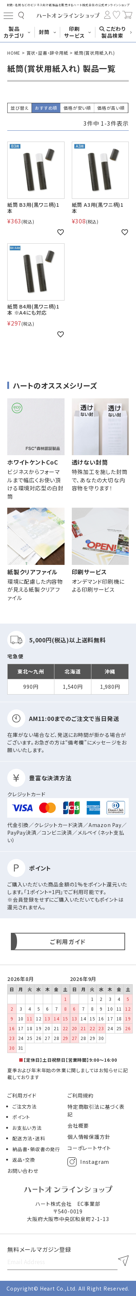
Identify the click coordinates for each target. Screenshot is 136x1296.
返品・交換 (23, 1159)
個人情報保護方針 (88, 1136)
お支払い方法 (27, 1127)
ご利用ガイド (22, 1095)
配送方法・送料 (28, 1138)
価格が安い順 (77, 108)
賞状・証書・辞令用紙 (47, 53)
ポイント (21, 1116)
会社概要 (78, 1125)
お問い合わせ (22, 1170)
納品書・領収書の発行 (36, 1149)
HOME (13, 53)
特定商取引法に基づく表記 (96, 1110)
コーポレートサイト (89, 1148)
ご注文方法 (24, 1106)
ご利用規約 (80, 1095)
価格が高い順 (111, 108)
